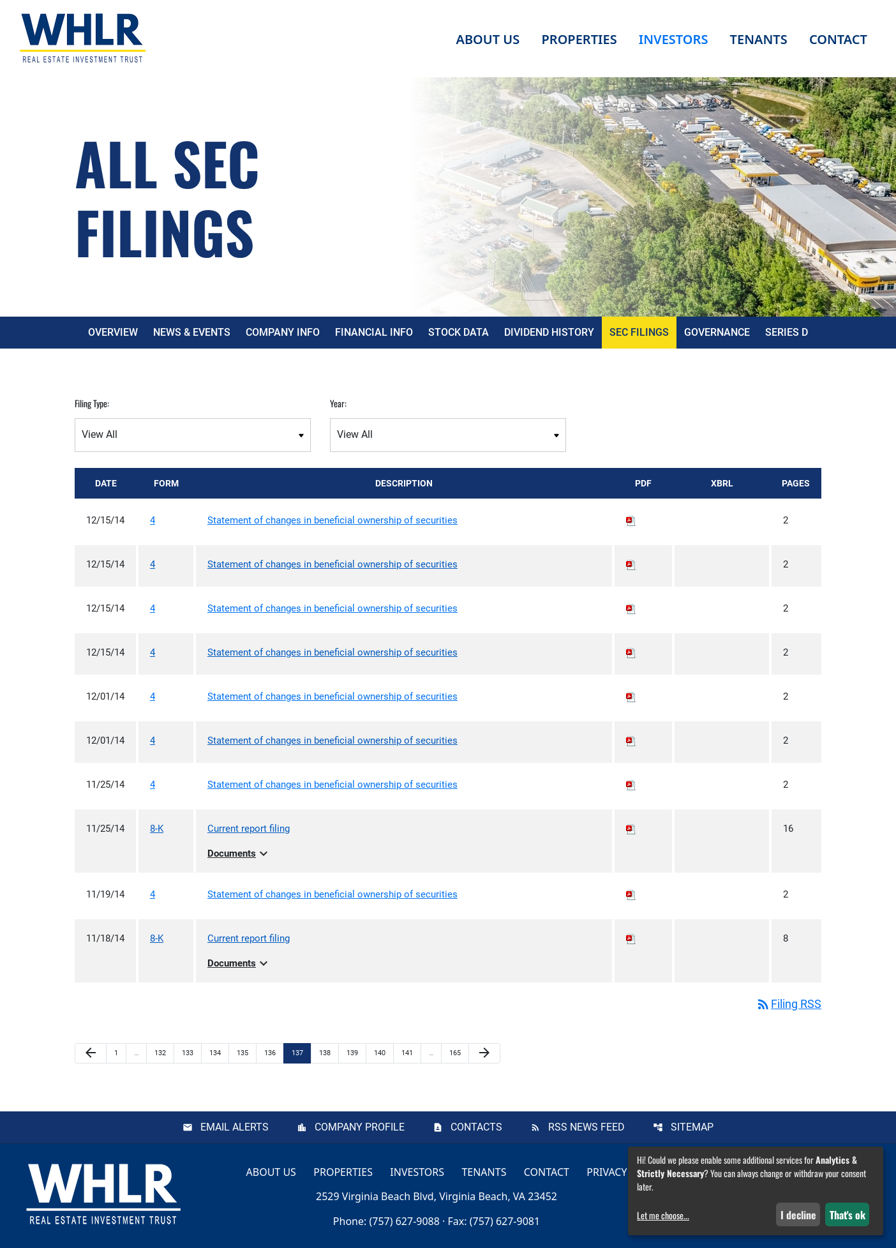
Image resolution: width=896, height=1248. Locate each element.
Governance (717, 332)
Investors (417, 1171)
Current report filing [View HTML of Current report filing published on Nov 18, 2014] (248, 938)
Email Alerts (234, 1127)
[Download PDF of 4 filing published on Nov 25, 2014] (631, 784)
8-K (156, 828)
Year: (338, 403)
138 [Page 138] (326, 1052)
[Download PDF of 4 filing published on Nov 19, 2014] (631, 894)
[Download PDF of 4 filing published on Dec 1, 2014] (631, 696)
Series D (786, 332)
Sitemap (692, 1127)
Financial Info (374, 332)
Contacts (476, 1127)
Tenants (483, 1171)
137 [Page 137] (299, 1052)
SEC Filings (639, 332)
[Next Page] (484, 1053)
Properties (578, 39)
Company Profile (360, 1127)
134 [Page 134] (217, 1052)
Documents (239, 853)
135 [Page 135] (244, 1052)
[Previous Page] (91, 1053)
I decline (798, 1214)
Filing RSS (788, 1004)
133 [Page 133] (189, 1052)
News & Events (191, 332)
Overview (113, 332)
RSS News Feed (586, 1127)
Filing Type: (92, 403)
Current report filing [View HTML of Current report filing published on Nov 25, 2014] (248, 828)
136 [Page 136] (272, 1052)
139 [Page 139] (354, 1052)
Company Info (283, 332)
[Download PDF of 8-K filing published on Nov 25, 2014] (631, 828)
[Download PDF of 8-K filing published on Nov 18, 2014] (631, 938)
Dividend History (549, 332)
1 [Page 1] (120, 1052)
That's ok (847, 1214)
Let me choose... (663, 1215)
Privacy (606, 1171)
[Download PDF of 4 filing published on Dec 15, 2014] (631, 520)
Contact (546, 1171)
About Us (271, 1171)
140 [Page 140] (381, 1052)
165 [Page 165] (457, 1052)
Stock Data (458, 332)
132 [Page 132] (162, 1052)
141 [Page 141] (409, 1052)
